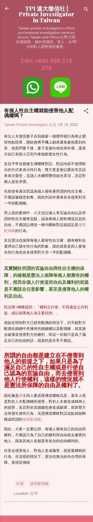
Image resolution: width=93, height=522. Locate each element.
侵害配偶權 (32, 419)
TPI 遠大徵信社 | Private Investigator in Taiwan (46, 14)
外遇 (20, 483)
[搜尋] (86, 10)
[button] (86, 112)
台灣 (33, 493)
